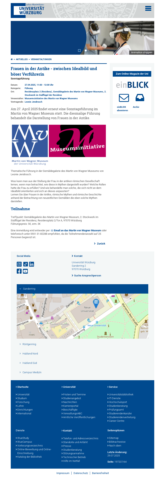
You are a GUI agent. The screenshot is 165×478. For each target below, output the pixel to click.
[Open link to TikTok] (25, 264)
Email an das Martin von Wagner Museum (77, 230)
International (23, 414)
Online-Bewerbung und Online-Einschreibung (33, 451)
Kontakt (78, 256)
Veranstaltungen (41, 59)
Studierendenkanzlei (119, 414)
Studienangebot (71, 398)
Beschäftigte (70, 410)
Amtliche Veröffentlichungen (78, 417)
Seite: (110, 461)
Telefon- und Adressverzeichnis (80, 438)
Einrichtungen (24, 410)
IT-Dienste (114, 398)
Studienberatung (117, 406)
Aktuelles (22, 59)
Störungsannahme (73, 453)
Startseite (22, 387)
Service (112, 387)
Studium (21, 398)
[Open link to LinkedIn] (32, 264)
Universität (22, 395)
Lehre (20, 406)
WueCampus (24, 442)
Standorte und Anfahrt (75, 442)
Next (147, 37)
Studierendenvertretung (121, 417)
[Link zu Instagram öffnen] (19, 264)
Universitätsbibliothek (120, 395)
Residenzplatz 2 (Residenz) (38, 91)
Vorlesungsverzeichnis (29, 446)
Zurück (100, 243)
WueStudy (22, 438)
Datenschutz (81, 473)
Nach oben (114, 446)
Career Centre (115, 421)
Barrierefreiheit (100, 473)
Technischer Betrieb (74, 457)
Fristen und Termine (74, 395)
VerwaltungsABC (72, 414)
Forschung (22, 402)
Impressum (62, 473)
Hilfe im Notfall (71, 461)
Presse (66, 446)
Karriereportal (70, 406)
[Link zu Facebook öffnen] (19, 271)
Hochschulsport (117, 402)
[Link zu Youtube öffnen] (25, 271)
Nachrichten (69, 402)
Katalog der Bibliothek (29, 457)
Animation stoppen (141, 52)
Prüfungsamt (115, 410)
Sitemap (113, 438)
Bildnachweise (116, 442)
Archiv (136, 107)
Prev (18, 37)
